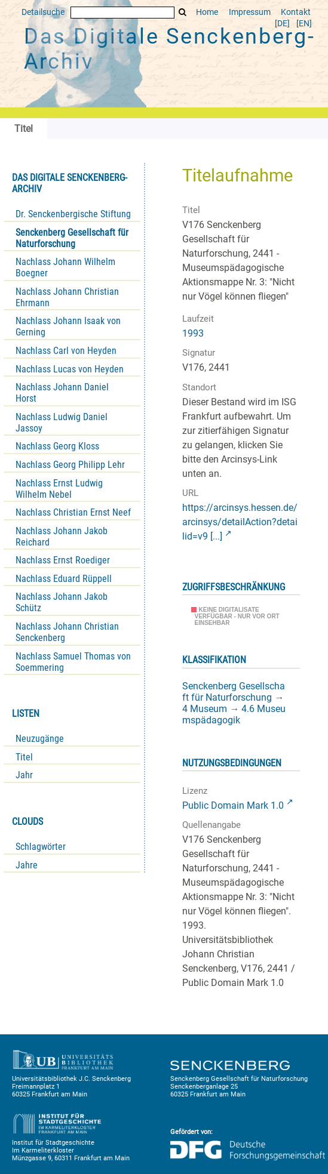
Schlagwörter (41, 846)
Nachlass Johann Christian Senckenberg (67, 632)
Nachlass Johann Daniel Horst (62, 392)
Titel (24, 757)
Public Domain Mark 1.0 (233, 805)
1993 (193, 333)
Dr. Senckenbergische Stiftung (73, 214)
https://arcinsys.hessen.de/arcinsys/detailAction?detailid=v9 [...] (240, 522)
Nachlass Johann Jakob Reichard (62, 536)
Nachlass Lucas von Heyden (70, 369)
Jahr (24, 775)
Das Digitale (169, 49)
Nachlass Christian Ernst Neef (73, 512)
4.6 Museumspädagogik (234, 714)
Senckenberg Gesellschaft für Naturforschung (72, 238)
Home (207, 12)
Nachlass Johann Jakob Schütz (62, 602)
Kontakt (296, 12)
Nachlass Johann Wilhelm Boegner (65, 267)
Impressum (250, 12)
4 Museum (204, 708)
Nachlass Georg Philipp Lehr (70, 464)
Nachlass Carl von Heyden (66, 350)
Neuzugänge (40, 738)
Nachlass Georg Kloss (57, 446)
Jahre (27, 865)
